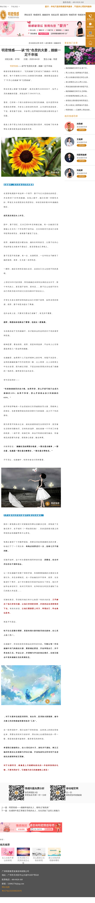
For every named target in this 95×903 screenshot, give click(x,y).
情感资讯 (37, 15)
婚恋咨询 (64, 15)
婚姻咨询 (46, 15)
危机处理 (55, 15)
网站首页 (28, 15)
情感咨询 (82, 15)
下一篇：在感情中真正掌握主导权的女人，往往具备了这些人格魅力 (30, 811)
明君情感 (14, 66)
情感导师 (73, 15)
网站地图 (6, 887)
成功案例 (48, 43)
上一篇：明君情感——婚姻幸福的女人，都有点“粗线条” (25, 807)
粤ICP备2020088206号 (12, 891)
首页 (41, 43)
